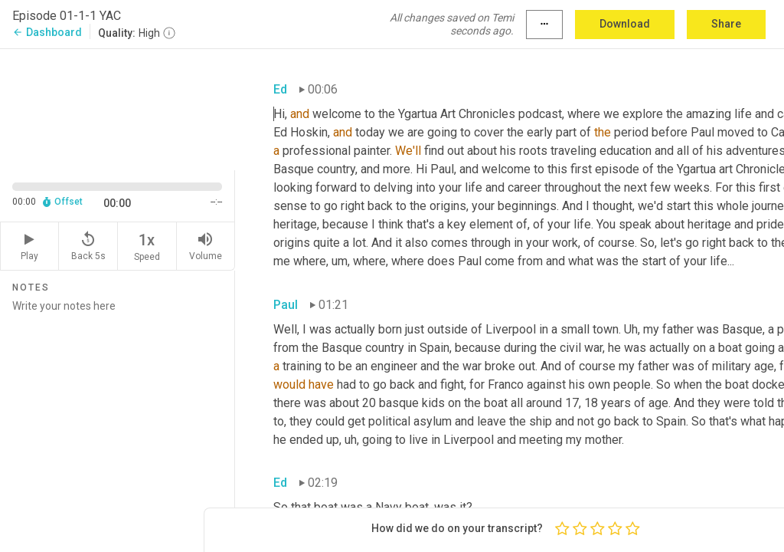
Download (624, 24)
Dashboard (47, 32)
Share (726, 24)
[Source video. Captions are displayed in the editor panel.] (117, 108)
